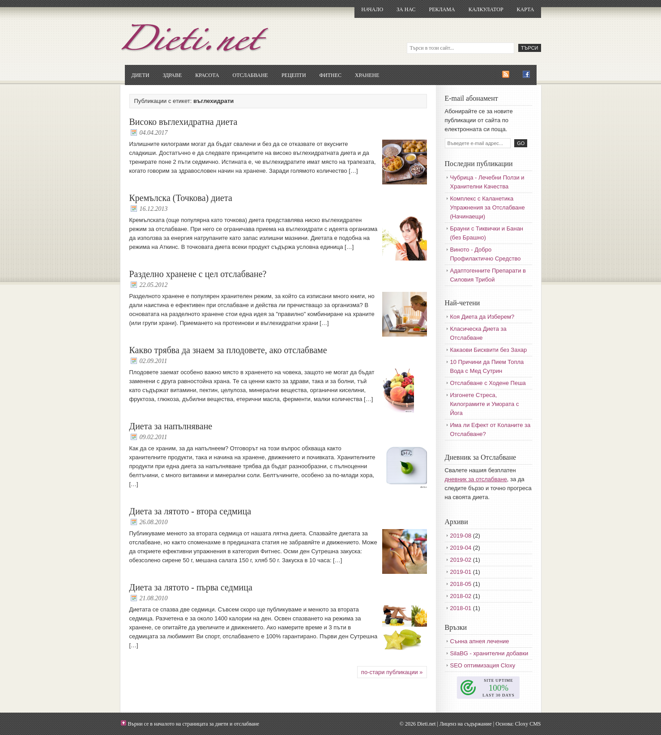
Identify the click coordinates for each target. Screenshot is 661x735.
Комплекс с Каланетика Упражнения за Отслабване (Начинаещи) (487, 207)
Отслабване (250, 75)
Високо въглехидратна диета (183, 122)
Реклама (442, 9)
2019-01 (461, 571)
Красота (207, 75)
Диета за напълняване (171, 426)
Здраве (172, 75)
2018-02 (461, 596)
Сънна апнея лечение (479, 641)
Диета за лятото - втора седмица (190, 511)
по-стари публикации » (392, 672)
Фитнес (330, 75)
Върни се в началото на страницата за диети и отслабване (194, 724)
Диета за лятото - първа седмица (190, 587)
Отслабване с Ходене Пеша (488, 383)
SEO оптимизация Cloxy (483, 665)
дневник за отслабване (476, 479)
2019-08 (461, 535)
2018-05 (461, 584)
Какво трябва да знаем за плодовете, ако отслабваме (228, 350)
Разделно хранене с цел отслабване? (198, 274)
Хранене (367, 75)
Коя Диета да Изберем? (482, 316)
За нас (406, 9)
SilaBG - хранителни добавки (489, 653)
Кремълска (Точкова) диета (180, 198)
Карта (525, 9)
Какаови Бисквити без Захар (488, 349)
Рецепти (293, 75)
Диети (140, 75)
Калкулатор (486, 9)
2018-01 (461, 608)
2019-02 (461, 559)
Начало (372, 9)
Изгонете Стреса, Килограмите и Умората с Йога (484, 404)
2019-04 (461, 547)
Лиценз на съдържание (465, 724)
